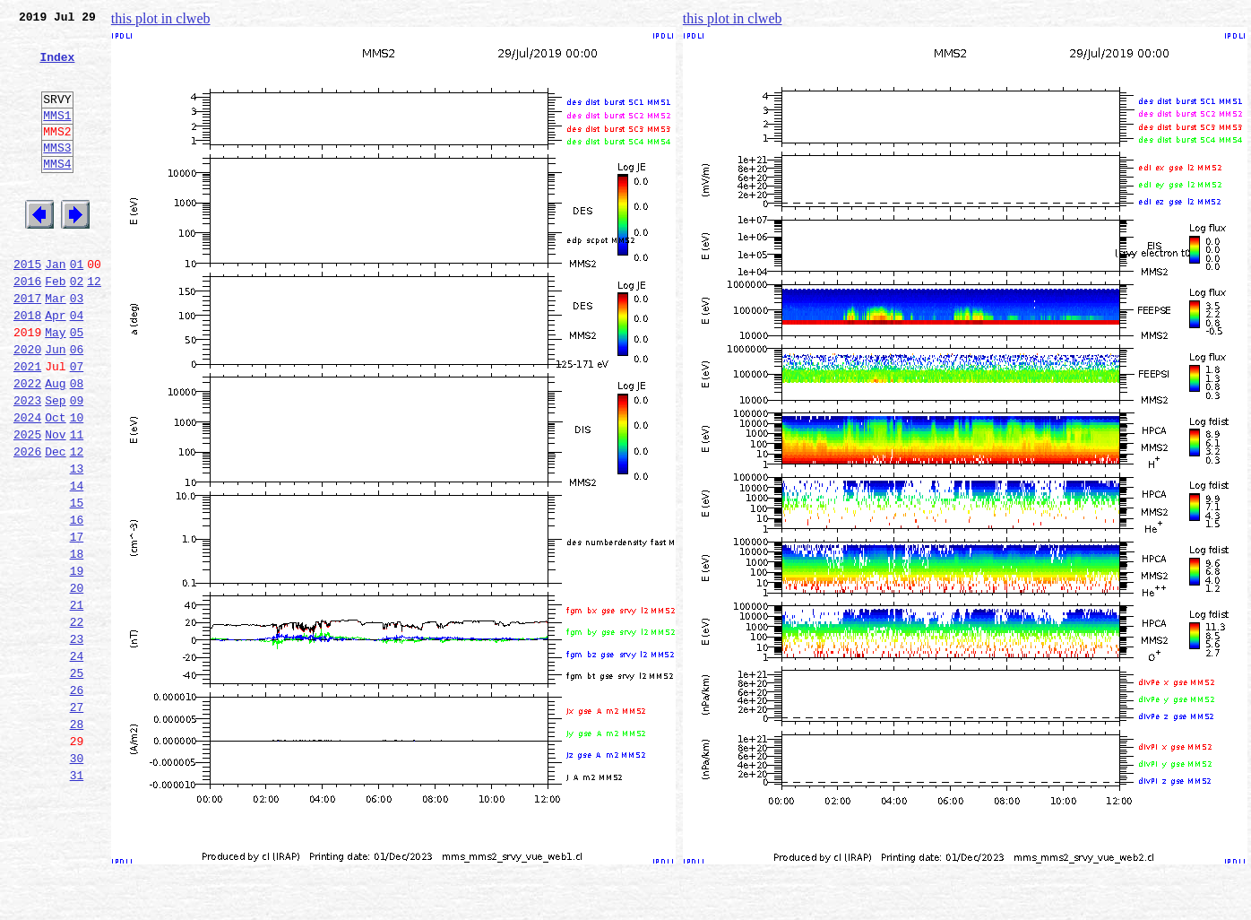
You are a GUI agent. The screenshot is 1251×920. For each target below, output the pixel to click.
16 (77, 603)
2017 (27, 346)
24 (77, 760)
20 (77, 681)
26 (77, 800)
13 (77, 543)
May (55, 386)
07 (77, 425)
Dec (55, 524)
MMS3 (57, 174)
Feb (55, 326)
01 (77, 307)
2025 (27, 504)
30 (77, 879)
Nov (55, 504)
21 (77, 701)
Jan (55, 307)
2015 (27, 307)
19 (77, 662)
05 (77, 386)
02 (77, 326)
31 (77, 898)
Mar (55, 346)
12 (94, 326)
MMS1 (57, 136)
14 (77, 563)
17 (77, 622)
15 (77, 583)
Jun (55, 405)
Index (56, 67)
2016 (27, 326)
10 (77, 484)
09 (77, 464)
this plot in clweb (161, 18)
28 (77, 839)
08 (77, 445)
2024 (27, 484)
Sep (55, 464)
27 (77, 820)
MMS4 (57, 193)
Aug (55, 445)
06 (77, 405)
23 (77, 741)
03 (77, 346)
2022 (27, 445)
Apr (55, 366)
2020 (27, 405)
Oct (55, 484)
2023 (27, 464)
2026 (27, 524)
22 (77, 721)
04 (77, 366)
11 (77, 504)
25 (77, 780)
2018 (27, 366)
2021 (27, 425)
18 (77, 642)
